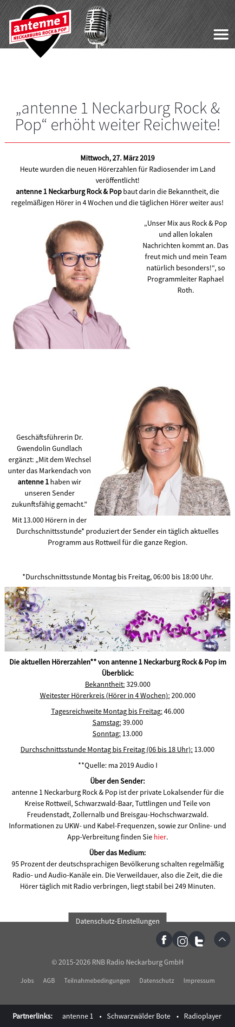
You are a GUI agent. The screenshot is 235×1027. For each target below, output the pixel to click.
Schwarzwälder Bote (138, 1015)
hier (160, 836)
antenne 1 (77, 1015)
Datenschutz (156, 980)
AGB (49, 980)
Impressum (199, 980)
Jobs (27, 980)
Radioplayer (203, 1015)
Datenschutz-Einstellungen (118, 921)
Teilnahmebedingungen (97, 980)
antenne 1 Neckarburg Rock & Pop (40, 32)
